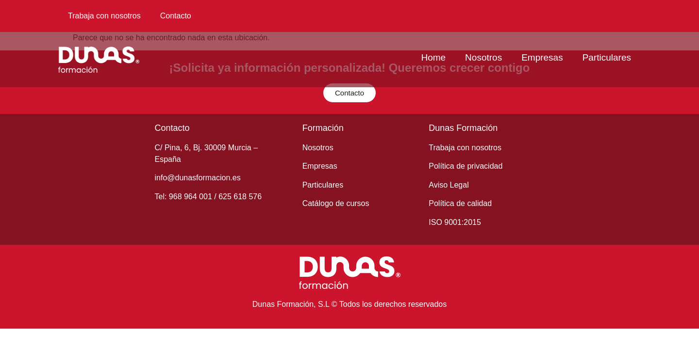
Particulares (606, 57)
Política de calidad (460, 203)
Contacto (175, 16)
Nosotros (483, 57)
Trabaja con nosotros (104, 16)
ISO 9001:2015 (455, 222)
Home (433, 57)
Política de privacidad (465, 166)
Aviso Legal (448, 185)
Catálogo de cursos (335, 203)
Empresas (542, 57)
